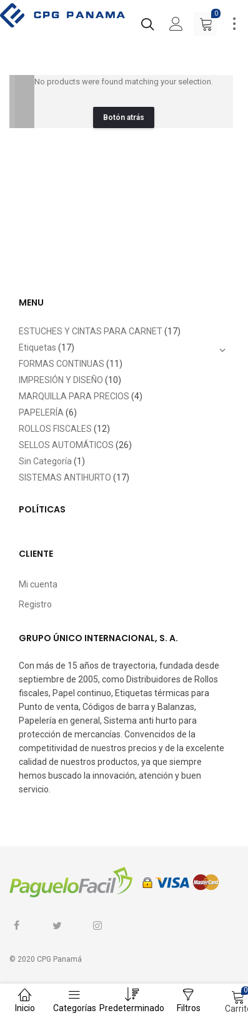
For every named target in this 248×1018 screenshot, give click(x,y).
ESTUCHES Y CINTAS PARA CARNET (90, 331)
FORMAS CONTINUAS (61, 364)
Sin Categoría (45, 461)
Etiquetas (37, 347)
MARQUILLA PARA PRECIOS (74, 396)
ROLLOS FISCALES (55, 429)
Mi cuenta (38, 584)
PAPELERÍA (41, 412)
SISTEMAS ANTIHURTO (65, 477)
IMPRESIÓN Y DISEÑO (61, 380)
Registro (35, 604)
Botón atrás (123, 117)
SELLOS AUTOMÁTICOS (66, 445)
